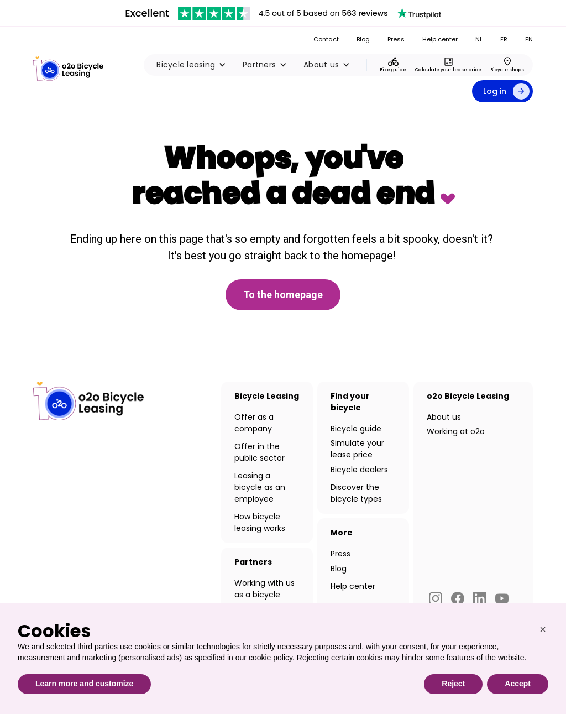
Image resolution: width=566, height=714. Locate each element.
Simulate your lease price (357, 448)
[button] (191, 64)
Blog (363, 39)
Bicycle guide (356, 428)
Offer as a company (254, 422)
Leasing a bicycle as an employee (259, 487)
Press (396, 39)
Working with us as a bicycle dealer (264, 594)
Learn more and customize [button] (84, 683)
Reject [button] (453, 683)
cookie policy (270, 657)
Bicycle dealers (359, 469)
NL (479, 39)
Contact (326, 39)
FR (503, 39)
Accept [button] (518, 683)
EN (529, 39)
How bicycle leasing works (259, 522)
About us (444, 417)
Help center (440, 39)
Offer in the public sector (259, 452)
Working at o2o (456, 431)
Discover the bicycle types (356, 493)
